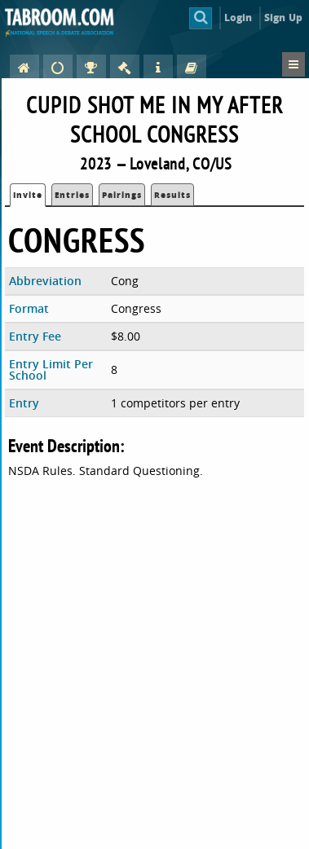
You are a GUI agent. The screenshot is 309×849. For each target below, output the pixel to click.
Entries (72, 194)
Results (172, 194)
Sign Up (283, 17)
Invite (27, 194)
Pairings (122, 194)
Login (238, 17)
